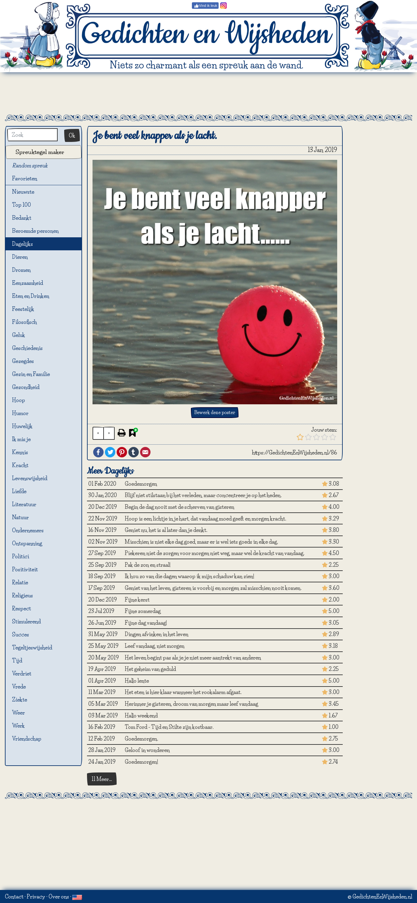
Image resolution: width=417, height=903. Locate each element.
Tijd (17, 660)
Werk (18, 725)
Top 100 (21, 204)
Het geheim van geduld (150, 669)
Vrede (19, 686)
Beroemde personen (35, 231)
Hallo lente (137, 680)
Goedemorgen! (141, 761)
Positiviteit (25, 569)
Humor (20, 413)
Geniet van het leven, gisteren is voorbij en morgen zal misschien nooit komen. (213, 588)
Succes (20, 634)
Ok (72, 135)
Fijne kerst (137, 599)
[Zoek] (32, 134)
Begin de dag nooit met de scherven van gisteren (179, 507)
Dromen (21, 270)
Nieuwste (23, 191)
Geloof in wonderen (147, 750)
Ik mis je (21, 439)
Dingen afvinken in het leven (156, 634)
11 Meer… (102, 779)
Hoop (18, 400)
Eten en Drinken (30, 296)
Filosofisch (24, 322)
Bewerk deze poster (214, 412)
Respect (21, 608)
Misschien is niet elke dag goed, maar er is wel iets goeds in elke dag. (201, 541)
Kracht (20, 465)
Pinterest (122, 452)
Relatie (20, 582)
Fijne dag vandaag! (146, 622)
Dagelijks (22, 244)
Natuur (20, 517)
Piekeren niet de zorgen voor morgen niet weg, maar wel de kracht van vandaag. (215, 553)
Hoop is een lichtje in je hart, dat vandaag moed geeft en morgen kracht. (205, 518)
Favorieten (28, 179)
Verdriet (21, 673)
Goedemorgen (141, 483)
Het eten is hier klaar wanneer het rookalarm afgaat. (183, 692)
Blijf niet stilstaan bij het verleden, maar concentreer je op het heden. (203, 495)
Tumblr (133, 452)
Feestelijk (23, 309)
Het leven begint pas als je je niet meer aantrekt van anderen (193, 657)
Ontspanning (27, 543)
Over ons (59, 896)
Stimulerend (26, 621)
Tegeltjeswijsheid (32, 647)
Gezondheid (25, 387)
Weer (18, 712)
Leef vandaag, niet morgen (154, 646)
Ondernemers (28, 530)
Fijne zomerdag (143, 611)
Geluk (18, 335)
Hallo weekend (141, 715)
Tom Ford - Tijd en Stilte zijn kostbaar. (169, 727)
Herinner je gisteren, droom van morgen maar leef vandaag (191, 704)
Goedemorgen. (141, 738)
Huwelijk (22, 426)
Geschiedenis (27, 348)
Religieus (22, 595)
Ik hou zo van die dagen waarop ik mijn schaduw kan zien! (189, 576)
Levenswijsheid (29, 478)
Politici (20, 556)
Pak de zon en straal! (148, 565)
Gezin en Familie (31, 374)
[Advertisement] (208, 93)
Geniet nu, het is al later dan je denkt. (166, 530)
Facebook (98, 452)
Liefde (19, 491)
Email (145, 452)
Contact (14, 896)
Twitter (110, 452)
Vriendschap (26, 738)
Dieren (20, 257)
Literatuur (24, 504)
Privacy (36, 896)
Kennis (20, 452)
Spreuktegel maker (40, 151)
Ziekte (19, 699)
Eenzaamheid (27, 283)
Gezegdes (23, 361)
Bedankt (21, 218)
